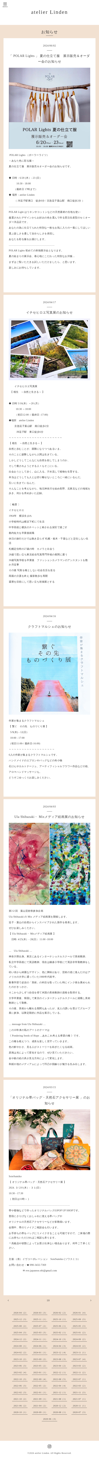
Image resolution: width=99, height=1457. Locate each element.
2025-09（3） (80, 1319)
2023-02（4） (21, 1372)
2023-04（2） (60, 1366)
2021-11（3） (80, 1392)
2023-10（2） (21, 1359)
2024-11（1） (40, 1339)
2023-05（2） (40, 1366)
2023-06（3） (21, 1366)
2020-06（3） (50, 1419)
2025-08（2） (21, 1326)
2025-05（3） (80, 1326)
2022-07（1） (80, 1379)
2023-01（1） (40, 1372)
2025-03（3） (40, 1332)
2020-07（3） (80, 1412)
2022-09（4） (40, 1379)
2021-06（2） (21, 1406)
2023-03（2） (80, 1366)
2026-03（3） (40, 1313)
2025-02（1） (60, 1332)
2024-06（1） (40, 1346)
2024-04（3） (60, 1346)
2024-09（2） (80, 1339)
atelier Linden (49, 12)
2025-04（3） (21, 1332)
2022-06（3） (21, 1386)
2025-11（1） (40, 1319)
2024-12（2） (21, 1339)
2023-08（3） (60, 1359)
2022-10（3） (21, 1379)
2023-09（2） (40, 1359)
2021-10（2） (21, 1399)
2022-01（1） (40, 1392)
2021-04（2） (40, 1406)
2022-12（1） (60, 1372)
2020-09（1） (40, 1412)
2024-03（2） (80, 1346)
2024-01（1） (40, 1352)
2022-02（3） (21, 1392)
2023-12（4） (60, 1352)
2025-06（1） (60, 1326)
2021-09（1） (40, 1399)
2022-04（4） (60, 1386)
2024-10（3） (60, 1339)
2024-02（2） (21, 1352)
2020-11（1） (80, 1406)
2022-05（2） (40, 1386)
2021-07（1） (80, 1399)
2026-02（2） (60, 1313)
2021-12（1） (60, 1392)
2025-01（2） (80, 1332)
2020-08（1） (60, 1412)
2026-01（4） (80, 1313)
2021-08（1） (60, 1399)
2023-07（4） (80, 1359)
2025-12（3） (21, 1319)
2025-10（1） (60, 1319)
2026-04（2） (21, 1313)
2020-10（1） (21, 1412)
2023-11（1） (80, 1352)
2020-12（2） (60, 1406)
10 (48, 1300)
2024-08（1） (21, 1346)
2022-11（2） (80, 1372)
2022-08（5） (60, 1379)
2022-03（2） (80, 1386)
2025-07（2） (40, 1326)
